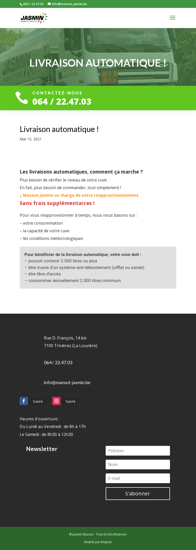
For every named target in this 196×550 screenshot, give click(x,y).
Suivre (38, 401)
